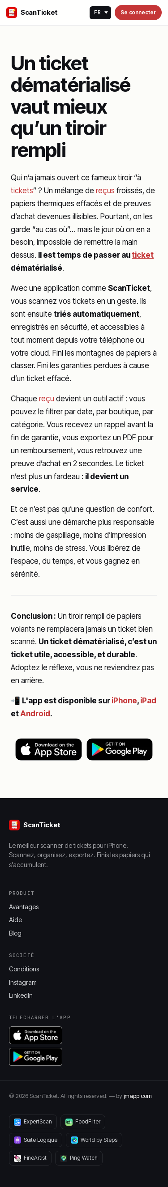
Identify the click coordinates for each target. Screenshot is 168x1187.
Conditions (24, 969)
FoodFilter (82, 1121)
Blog (15, 933)
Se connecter (138, 12)
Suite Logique (35, 1140)
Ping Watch (79, 1157)
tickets (22, 190)
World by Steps (94, 1140)
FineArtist (30, 1157)
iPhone (124, 700)
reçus (105, 190)
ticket (143, 255)
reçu (46, 398)
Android (35, 713)
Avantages (24, 906)
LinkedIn (21, 995)
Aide (15, 919)
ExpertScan (33, 1121)
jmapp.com (138, 1095)
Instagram (23, 982)
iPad (148, 700)
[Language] (100, 12)
